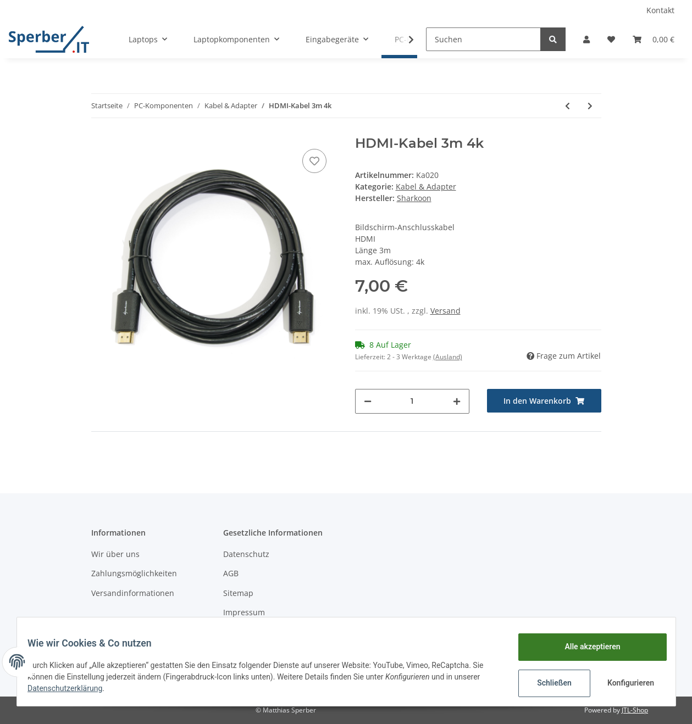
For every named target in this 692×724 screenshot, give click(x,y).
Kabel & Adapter (426, 186)
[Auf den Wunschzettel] (314, 161)
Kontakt (660, 10)
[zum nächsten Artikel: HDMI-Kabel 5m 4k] (590, 106)
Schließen (547, 682)
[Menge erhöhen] (457, 401)
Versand (445, 310)
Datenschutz (246, 554)
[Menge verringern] (368, 401)
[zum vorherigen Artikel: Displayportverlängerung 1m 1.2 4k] (567, 106)
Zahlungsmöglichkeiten (134, 573)
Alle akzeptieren (585, 646)
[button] (586, 39)
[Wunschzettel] (611, 39)
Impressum (244, 612)
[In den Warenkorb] (544, 401)
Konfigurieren (625, 682)
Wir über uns (115, 554)
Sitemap (238, 593)
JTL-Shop (635, 710)
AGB (231, 573)
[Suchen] (483, 39)
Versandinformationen (132, 593)
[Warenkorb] (653, 39)
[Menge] (412, 401)
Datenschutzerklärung (72, 688)
